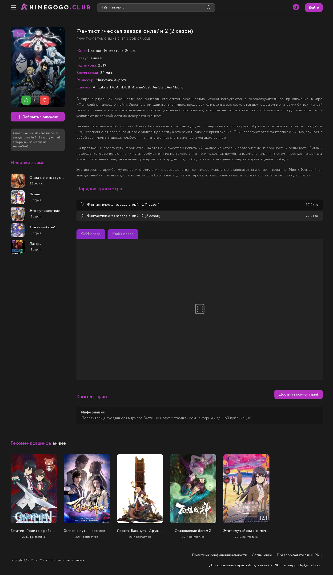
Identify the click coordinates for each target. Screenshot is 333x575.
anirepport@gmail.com (303, 565)
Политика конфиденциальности (219, 555)
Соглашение (262, 555)
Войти (314, 7)
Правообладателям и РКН (299, 555)
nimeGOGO (60, 7)
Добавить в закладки (37, 117)
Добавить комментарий (298, 394)
